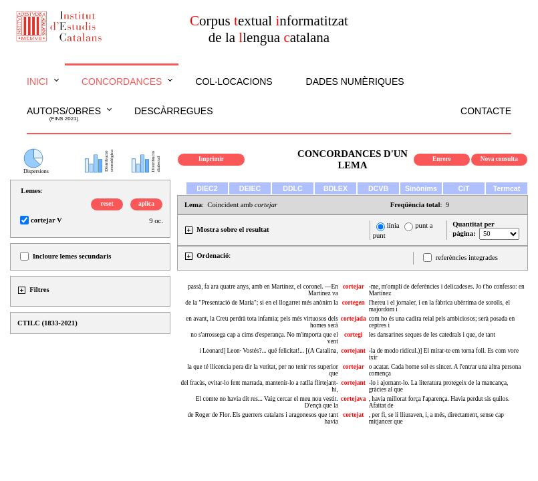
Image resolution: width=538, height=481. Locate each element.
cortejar (353, 286)
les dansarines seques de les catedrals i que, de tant (432, 334)
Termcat (507, 188)
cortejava (353, 398)
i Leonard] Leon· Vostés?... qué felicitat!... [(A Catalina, (268, 350)
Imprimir (211, 159)
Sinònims (421, 188)
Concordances (122, 81)
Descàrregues (173, 111)
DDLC (293, 188)
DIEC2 (206, 188)
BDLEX (335, 188)
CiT (463, 188)
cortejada (353, 318)
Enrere (441, 159)
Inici (37, 81)
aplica (146, 203)
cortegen (353, 302)
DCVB (378, 188)
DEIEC (250, 188)
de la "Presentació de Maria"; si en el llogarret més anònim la (261, 302)
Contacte (485, 111)
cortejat (353, 415)
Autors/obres (64, 114)
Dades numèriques (355, 81)
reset (107, 203)
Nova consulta (499, 159)
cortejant (354, 350)
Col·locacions (233, 81)
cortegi (353, 334)
